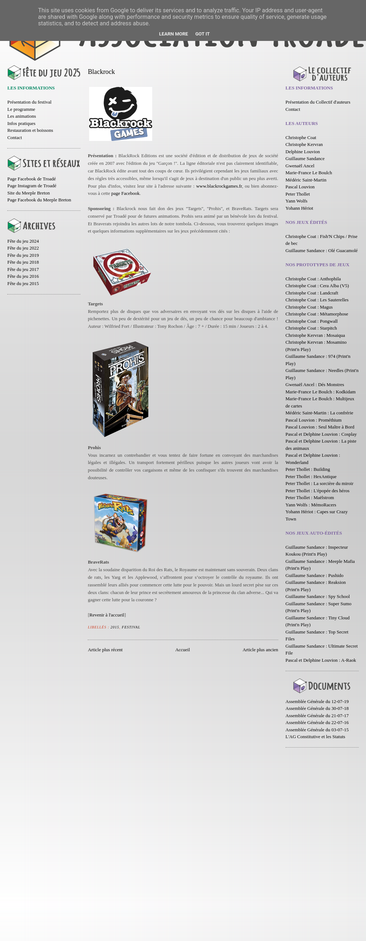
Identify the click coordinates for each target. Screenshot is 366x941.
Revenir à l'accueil (107, 615)
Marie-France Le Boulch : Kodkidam (321, 391)
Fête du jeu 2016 (23, 276)
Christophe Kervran (304, 144)
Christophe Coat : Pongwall (312, 321)
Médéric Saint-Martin (306, 180)
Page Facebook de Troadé (31, 178)
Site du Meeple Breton (28, 193)
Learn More (173, 34)
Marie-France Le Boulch (309, 172)
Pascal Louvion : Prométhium (314, 420)
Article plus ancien (260, 649)
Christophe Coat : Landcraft (312, 293)
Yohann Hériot (299, 208)
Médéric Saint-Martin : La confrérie (319, 412)
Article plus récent (105, 649)
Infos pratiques (21, 123)
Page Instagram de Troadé (31, 185)
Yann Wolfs (297, 201)
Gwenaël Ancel (300, 165)
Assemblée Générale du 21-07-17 (317, 715)
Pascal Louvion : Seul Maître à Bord (320, 427)
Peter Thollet (298, 194)
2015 (115, 627)
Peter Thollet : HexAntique (311, 476)
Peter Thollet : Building (308, 469)
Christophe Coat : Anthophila (313, 278)
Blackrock (101, 71)
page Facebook (125, 193)
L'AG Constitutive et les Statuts (315, 736)
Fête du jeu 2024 (23, 241)
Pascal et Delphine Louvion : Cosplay (321, 434)
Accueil (182, 649)
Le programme (21, 109)
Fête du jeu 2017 (23, 269)
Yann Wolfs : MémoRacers (311, 504)
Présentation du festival (29, 102)
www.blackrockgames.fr (219, 186)
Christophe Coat (301, 137)
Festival (131, 627)
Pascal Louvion (300, 186)
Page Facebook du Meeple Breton (39, 199)
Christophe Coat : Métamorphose (317, 314)
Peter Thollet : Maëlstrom (310, 497)
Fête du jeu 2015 (23, 283)
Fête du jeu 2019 (23, 255)
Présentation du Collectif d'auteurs (318, 102)
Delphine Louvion (303, 151)
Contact (14, 137)
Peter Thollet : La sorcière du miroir (319, 483)
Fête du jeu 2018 (23, 262)
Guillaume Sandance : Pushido (315, 575)
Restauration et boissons (30, 130)
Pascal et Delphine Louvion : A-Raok (321, 660)
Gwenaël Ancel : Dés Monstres (315, 384)
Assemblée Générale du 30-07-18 (317, 708)
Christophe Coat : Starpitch (311, 328)
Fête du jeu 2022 (23, 248)
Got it (202, 34)
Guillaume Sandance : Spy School (318, 596)
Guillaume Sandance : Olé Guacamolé (322, 250)
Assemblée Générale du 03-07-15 (317, 729)
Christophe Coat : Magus (309, 307)
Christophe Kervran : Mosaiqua (315, 335)
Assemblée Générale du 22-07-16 (317, 722)
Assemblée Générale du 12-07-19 (317, 701)
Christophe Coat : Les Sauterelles (317, 299)
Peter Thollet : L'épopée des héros (317, 490)
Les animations (21, 116)
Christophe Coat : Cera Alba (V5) (317, 285)
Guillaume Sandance (305, 158)
